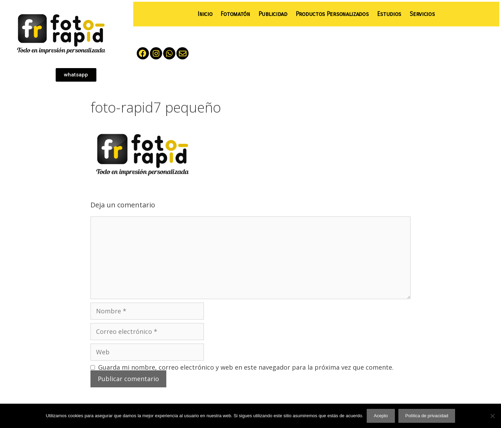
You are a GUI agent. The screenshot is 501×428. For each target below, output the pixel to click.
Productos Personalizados (332, 14)
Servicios (422, 14)
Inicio (205, 14)
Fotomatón (235, 14)
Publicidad (273, 14)
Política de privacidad (426, 415)
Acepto (381, 415)
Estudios (389, 14)
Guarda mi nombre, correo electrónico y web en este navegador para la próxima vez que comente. (245, 367)
